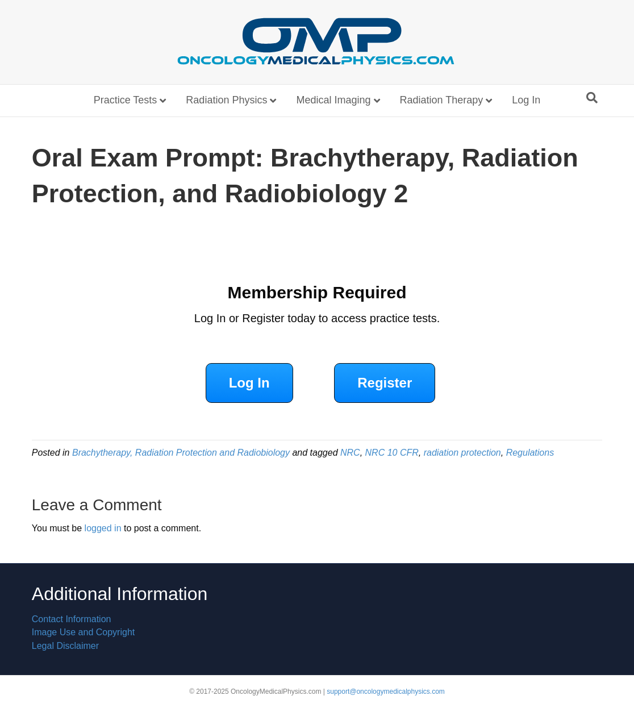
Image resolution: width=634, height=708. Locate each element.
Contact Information (71, 619)
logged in (103, 528)
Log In (526, 100)
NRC (350, 452)
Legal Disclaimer (65, 646)
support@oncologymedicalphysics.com (386, 691)
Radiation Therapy (441, 100)
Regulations (530, 452)
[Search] (592, 98)
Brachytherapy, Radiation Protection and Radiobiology (181, 452)
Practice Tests (125, 100)
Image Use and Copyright (83, 632)
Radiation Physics (226, 100)
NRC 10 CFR (392, 452)
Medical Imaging (333, 100)
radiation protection (462, 452)
